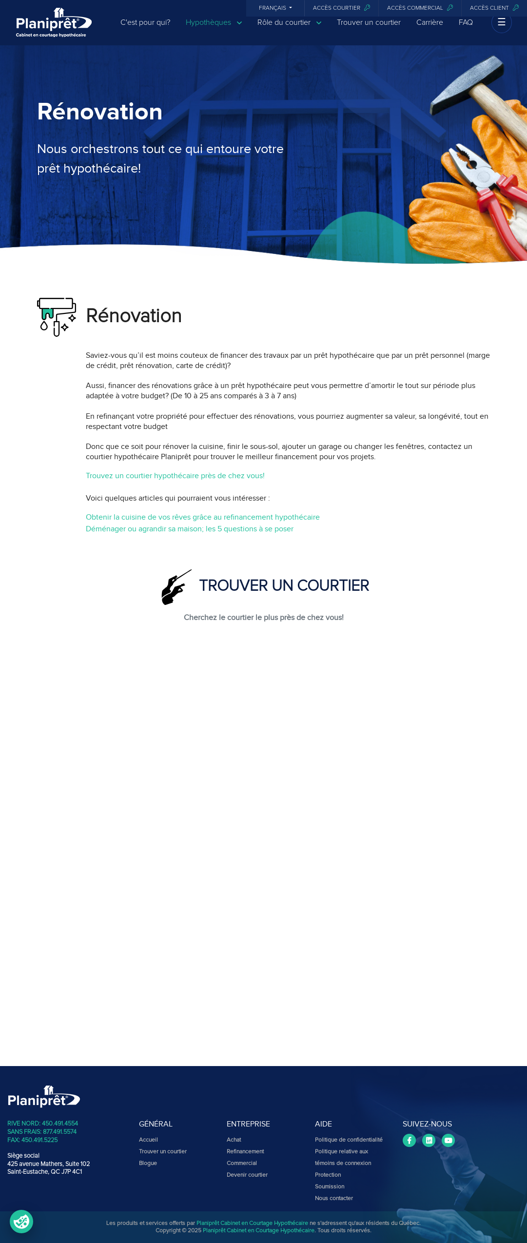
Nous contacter (334, 1199)
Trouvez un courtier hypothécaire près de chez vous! (175, 476)
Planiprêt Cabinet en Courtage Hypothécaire (252, 1223)
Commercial (242, 1163)
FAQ (466, 30)
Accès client (494, 8)
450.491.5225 (39, 1140)
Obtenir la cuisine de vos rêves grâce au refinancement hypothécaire (203, 517)
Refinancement (245, 1152)
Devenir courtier (247, 1175)
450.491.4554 (60, 1124)
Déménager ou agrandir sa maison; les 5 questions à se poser (189, 529)
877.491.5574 (60, 1132)
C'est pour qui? (145, 30)
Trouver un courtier (369, 30)
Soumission (329, 1187)
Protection (328, 1175)
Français (273, 8)
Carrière (429, 30)
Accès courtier (341, 8)
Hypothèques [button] (214, 30)
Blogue (148, 1163)
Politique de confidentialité (349, 1140)
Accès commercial (420, 8)
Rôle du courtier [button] (289, 30)
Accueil (148, 1140)
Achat (234, 1140)
